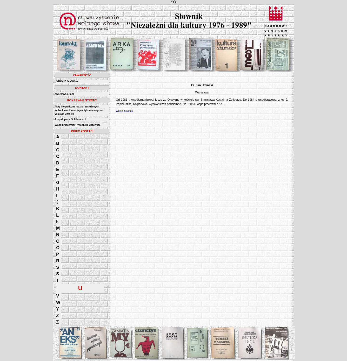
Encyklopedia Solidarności (70, 119)
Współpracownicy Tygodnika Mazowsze (77, 125)
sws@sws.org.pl (64, 94)
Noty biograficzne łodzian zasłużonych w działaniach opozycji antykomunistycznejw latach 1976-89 (80, 110)
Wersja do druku (124, 111)
